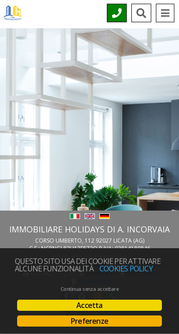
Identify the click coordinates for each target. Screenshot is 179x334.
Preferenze (89, 321)
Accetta (89, 305)
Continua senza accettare (89, 289)
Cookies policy (126, 268)
